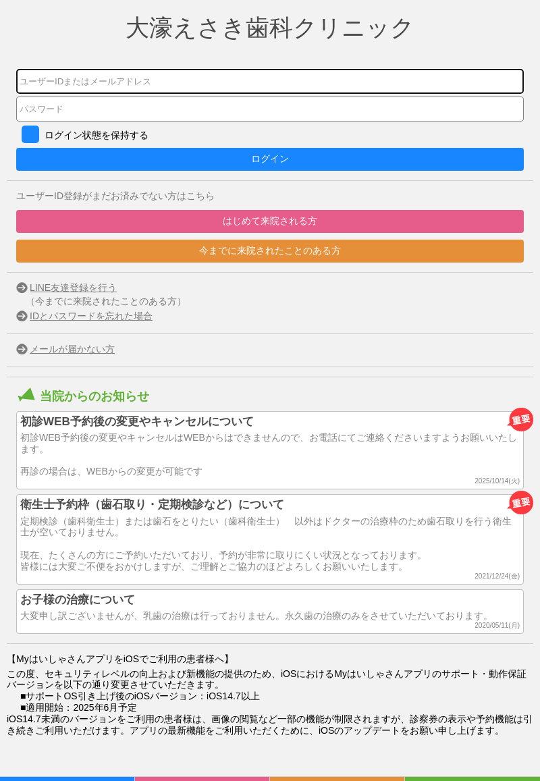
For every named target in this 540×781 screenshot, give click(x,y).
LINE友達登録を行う (73, 287)
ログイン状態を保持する (96, 135)
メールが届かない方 (72, 349)
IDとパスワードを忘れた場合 (91, 316)
